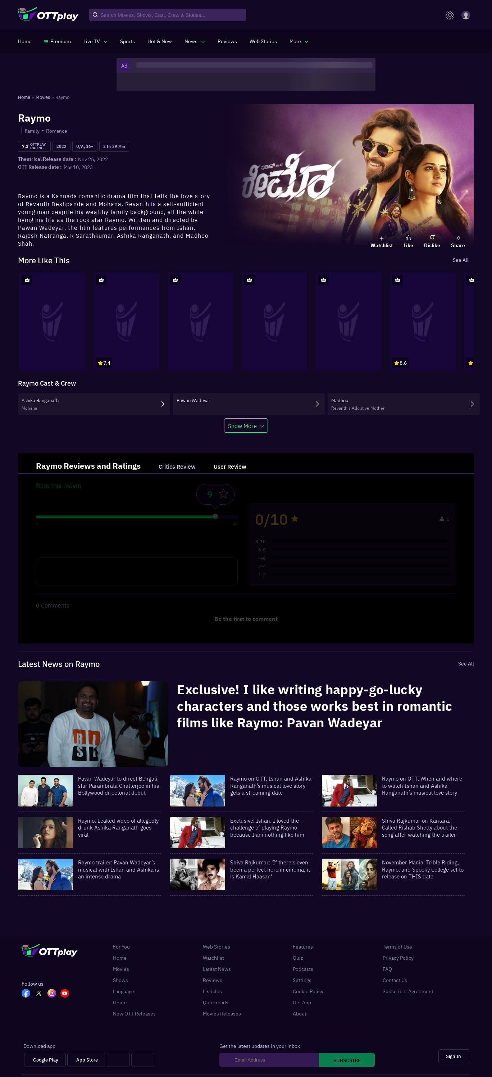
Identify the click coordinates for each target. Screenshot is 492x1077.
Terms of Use (397, 946)
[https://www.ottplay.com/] (25, 41)
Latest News (217, 968)
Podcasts (303, 968)
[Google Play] (45, 1060)
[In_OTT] (53, 994)
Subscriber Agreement (408, 991)
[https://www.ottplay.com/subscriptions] (57, 41)
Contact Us (395, 980)
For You (121, 946)
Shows (120, 980)
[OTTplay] (48, 15)
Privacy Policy (398, 957)
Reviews (212, 980)
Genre (120, 1002)
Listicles (212, 991)
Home (120, 957)
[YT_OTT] (66, 994)
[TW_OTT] (41, 994)
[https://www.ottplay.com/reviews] (227, 41)
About (299, 1013)
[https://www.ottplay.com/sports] (127, 41)
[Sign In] (454, 1056)
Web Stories (216, 946)
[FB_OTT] (28, 994)
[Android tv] (118, 1060)
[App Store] (86, 1060)
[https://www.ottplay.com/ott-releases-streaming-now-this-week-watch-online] (159, 41)
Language (123, 991)
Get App (302, 1002)
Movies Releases (222, 1013)
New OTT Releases (134, 1013)
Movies (121, 968)
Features (303, 946)
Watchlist (213, 957)
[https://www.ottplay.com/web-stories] (263, 41)
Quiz (298, 957)
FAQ (387, 968)
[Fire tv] (142, 1060)
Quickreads (215, 1002)
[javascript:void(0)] (95, 41)
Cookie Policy (308, 991)
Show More (242, 426)
